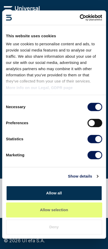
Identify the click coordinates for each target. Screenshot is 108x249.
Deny (54, 227)
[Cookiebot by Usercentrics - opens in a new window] (79, 17)
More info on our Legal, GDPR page (39, 87)
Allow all (54, 193)
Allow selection (54, 210)
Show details (80, 176)
